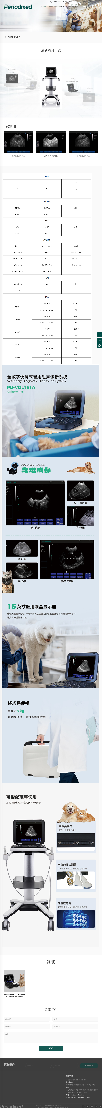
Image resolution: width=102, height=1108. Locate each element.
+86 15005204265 (67, 2)
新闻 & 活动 (58, 7)
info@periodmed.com (91, 2)
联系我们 (75, 7)
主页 (40, 7)
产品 (44, 7)
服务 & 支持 (67, 7)
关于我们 (50, 7)
